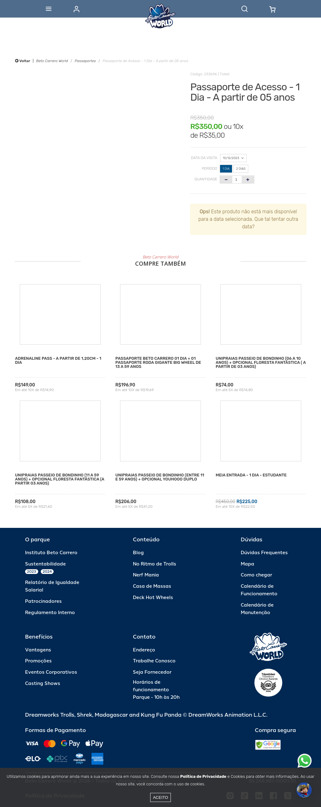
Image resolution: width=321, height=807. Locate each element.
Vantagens (38, 650)
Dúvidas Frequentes (264, 553)
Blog (138, 553)
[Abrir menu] (48, 9)
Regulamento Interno (50, 613)
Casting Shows (42, 684)
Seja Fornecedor (152, 672)
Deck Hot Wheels (153, 598)
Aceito (160, 797)
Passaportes (85, 61)
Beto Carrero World (52, 61)
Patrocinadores (43, 601)
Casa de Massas (152, 586)
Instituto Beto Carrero (51, 553)
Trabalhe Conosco (154, 661)
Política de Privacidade (203, 776)
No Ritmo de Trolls (154, 564)
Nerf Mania (146, 575)
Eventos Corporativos (51, 672)
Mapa (247, 564)
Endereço (144, 650)
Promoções (38, 661)
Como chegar (256, 575)
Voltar (22, 61)
